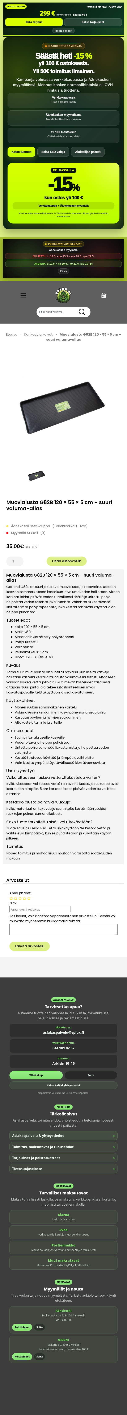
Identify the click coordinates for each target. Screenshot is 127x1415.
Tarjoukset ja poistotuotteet (63, 1158)
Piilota (63, 271)
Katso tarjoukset (93, 22)
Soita (91, 1075)
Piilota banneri (63, 30)
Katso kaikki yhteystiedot (63, 1085)
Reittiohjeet (22, 1327)
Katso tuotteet (21, 152)
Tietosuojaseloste (63, 1168)
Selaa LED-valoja (53, 152)
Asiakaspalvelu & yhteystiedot (63, 1135)
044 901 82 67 (63, 1048)
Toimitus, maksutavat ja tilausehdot (63, 1147)
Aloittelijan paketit (88, 152)
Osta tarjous (34, 22)
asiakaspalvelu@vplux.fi (63, 1032)
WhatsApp (36, 1075)
